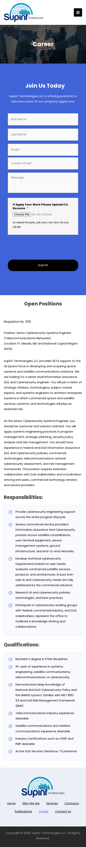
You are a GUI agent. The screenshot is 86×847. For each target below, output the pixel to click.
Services (52, 803)
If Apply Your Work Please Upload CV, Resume (41, 206)
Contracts (71, 803)
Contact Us (63, 811)
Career (43, 811)
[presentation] (31, 245)
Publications (23, 811)
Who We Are (31, 803)
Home (11, 803)
